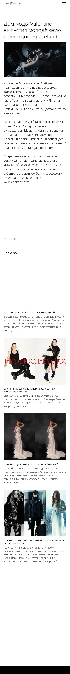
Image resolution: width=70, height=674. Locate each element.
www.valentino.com (16, 182)
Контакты (35, 664)
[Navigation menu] (64, 3)
